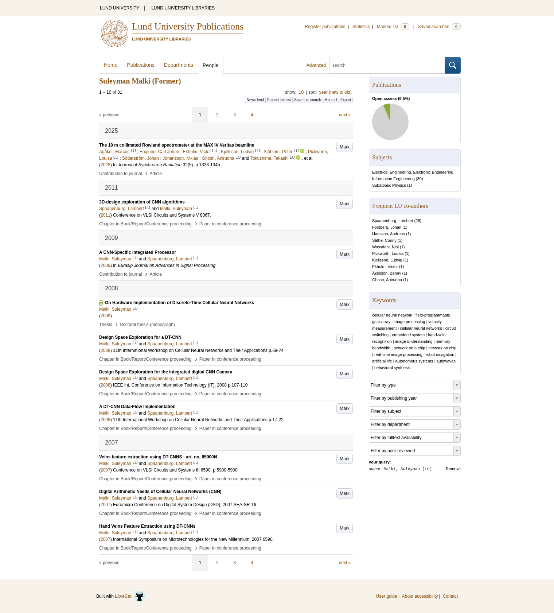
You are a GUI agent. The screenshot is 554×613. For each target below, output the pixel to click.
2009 (105, 265)
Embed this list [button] (279, 100)
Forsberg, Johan (386, 227)
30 (419, 178)
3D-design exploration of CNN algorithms (142, 202)
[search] (387, 65)
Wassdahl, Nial (385, 247)
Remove (453, 468)
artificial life (382, 361)
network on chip (442, 348)
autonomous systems (414, 361)
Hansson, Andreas (388, 234)
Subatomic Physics (389, 185)
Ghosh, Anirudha (387, 280)
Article (156, 173)
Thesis (105, 324)
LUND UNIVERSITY (119, 8)
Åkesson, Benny (386, 273)
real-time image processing (398, 354)
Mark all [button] (330, 100)
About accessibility (420, 596)
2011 (105, 215)
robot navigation (440, 354)
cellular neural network (392, 315)
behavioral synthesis (392, 367)
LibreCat (130, 596)
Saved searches (439, 26)
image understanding (414, 341)
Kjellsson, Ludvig (387, 260)
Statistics (361, 26)
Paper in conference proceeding (230, 223)
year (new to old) (335, 92)
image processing (409, 321)
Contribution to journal (120, 173)
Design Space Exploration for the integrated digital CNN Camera (165, 372)
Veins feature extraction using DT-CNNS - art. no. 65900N (158, 456)
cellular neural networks (421, 328)
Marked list (393, 26)
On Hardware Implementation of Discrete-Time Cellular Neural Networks (179, 302)
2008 (105, 315)
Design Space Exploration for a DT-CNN (140, 337)
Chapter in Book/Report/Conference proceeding (145, 223)
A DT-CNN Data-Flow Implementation (137, 406)
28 (418, 220)
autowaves (446, 361)
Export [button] (345, 100)
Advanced (316, 65)
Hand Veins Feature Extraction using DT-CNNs (147, 526)
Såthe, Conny (384, 240)
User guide (386, 596)
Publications (141, 65)
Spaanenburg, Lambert (392, 220)
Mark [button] (345, 147)
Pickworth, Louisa (387, 253)
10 (301, 92)
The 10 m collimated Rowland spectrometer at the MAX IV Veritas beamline (176, 145)
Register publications (325, 26)
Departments (178, 65)
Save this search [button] (307, 100)
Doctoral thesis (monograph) (147, 324)
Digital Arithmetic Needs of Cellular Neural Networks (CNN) (160, 491)
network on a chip (409, 348)
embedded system (408, 335)
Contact (450, 596)
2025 (105, 164)
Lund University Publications (187, 26)
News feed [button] (255, 100)
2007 (105, 470)
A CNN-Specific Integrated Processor (137, 252)
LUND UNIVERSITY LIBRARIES (183, 8)
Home (110, 65)
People (211, 65)
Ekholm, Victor (385, 266)
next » (345, 114)
